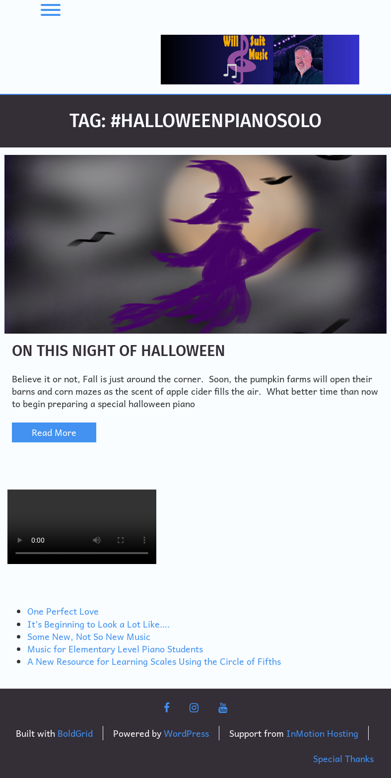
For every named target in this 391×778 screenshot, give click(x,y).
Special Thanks (343, 758)
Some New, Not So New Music (88, 636)
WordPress (186, 733)
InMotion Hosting (322, 733)
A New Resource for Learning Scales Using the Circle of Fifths (154, 661)
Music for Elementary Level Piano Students (115, 648)
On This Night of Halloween (118, 351)
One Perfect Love (63, 611)
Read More (54, 432)
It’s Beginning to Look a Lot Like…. (98, 624)
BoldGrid (75, 733)
